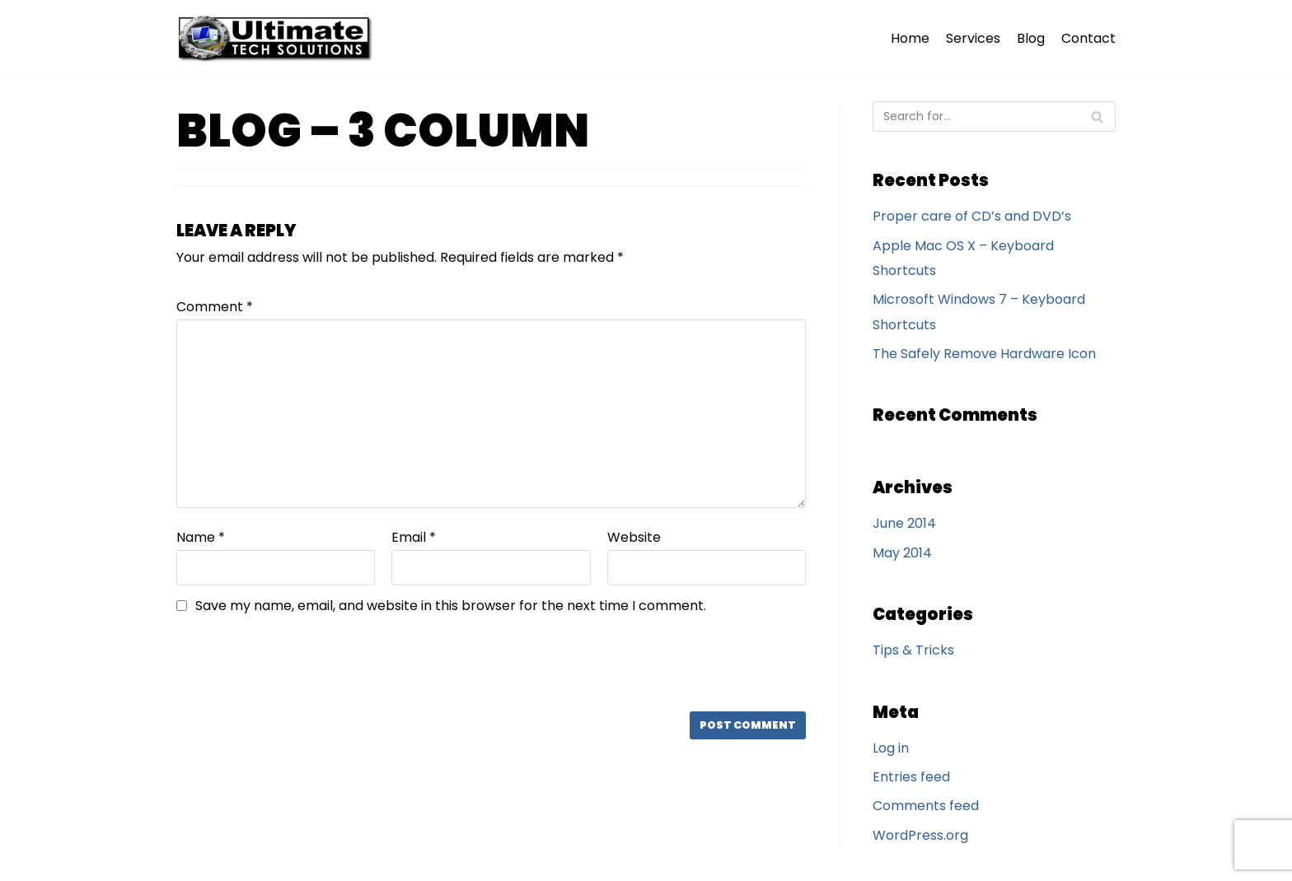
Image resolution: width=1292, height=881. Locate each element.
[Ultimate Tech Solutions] (278, 38)
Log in (891, 748)
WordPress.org (920, 835)
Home (910, 38)
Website (634, 537)
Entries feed (911, 776)
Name (200, 537)
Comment (214, 306)
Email (413, 537)
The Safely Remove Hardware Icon (984, 353)
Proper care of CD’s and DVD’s (972, 216)
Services (973, 38)
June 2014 (904, 523)
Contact (1088, 38)
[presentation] (288, 663)
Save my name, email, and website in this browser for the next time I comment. (450, 605)
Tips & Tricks (913, 650)
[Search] (994, 116)
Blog (1031, 38)
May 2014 (902, 552)
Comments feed (926, 805)
